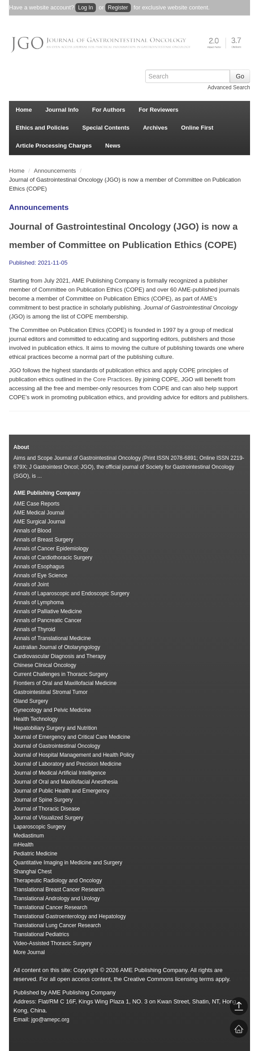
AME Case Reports (36, 504)
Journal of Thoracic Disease (46, 809)
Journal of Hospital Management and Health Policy (73, 755)
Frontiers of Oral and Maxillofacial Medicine (65, 683)
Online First (197, 127)
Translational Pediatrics (41, 934)
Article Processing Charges (54, 145)
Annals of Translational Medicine (52, 638)
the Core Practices (107, 379)
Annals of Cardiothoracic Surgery (52, 557)
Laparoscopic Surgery (39, 827)
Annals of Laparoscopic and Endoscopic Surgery (71, 593)
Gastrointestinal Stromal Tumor (50, 692)
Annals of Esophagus (38, 566)
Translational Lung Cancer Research (57, 925)
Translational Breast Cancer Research (58, 889)
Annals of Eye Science (40, 575)
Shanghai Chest (32, 871)
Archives (155, 127)
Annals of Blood (32, 531)
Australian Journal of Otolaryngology (56, 647)
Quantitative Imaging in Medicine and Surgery (67, 862)
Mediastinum (28, 836)
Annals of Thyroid (34, 629)
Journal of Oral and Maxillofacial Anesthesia (65, 782)
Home (24, 109)
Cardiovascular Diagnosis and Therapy (59, 656)
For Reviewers (158, 109)
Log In (85, 7)
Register (118, 7)
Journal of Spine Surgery (43, 800)
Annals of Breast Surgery (43, 539)
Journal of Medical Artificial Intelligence (59, 773)
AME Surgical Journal (39, 522)
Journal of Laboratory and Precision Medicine (67, 764)
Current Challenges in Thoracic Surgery (60, 674)
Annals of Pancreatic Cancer (47, 620)
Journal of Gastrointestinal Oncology (56, 746)
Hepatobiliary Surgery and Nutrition (55, 728)
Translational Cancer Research (50, 907)
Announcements (56, 170)
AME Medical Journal (38, 513)
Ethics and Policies (42, 127)
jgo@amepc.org (50, 1019)
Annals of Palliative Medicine (47, 611)
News (113, 145)
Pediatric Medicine (35, 853)
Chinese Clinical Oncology (44, 665)
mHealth (23, 845)
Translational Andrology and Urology (56, 898)
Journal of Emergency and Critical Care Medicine (71, 737)
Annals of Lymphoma (38, 602)
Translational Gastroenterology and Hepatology (69, 916)
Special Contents (106, 127)
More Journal (29, 952)
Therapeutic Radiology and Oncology (57, 880)
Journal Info (61, 109)
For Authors (108, 109)
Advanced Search (228, 87)
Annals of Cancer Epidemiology (50, 548)
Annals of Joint (31, 584)
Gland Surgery (30, 701)
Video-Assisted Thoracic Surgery (52, 943)
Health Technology (35, 719)
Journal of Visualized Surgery (48, 818)
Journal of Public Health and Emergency (61, 791)
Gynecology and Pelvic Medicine (52, 710)
